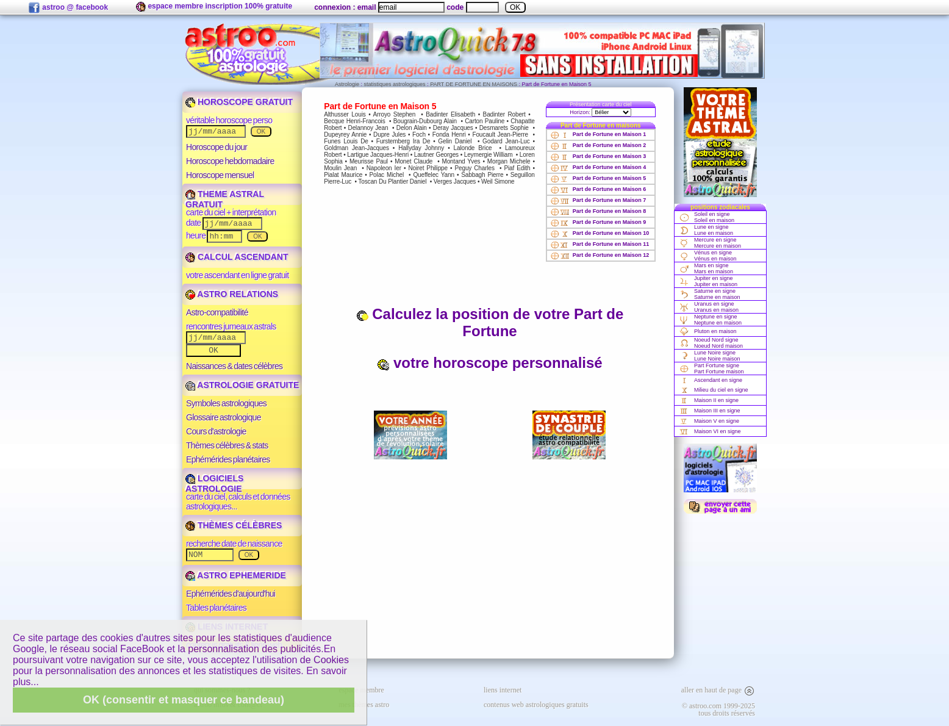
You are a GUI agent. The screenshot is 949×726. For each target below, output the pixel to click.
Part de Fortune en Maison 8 (598, 211)
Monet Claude (413, 161)
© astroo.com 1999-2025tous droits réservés (718, 709)
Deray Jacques (453, 127)
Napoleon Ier (384, 168)
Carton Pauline (484, 121)
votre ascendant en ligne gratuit (237, 275)
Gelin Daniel (454, 141)
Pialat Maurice (343, 174)
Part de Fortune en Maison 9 (598, 222)
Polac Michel (387, 174)
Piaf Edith (517, 168)
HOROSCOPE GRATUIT (239, 102)
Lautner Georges (436, 154)
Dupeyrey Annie (345, 134)
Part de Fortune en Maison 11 (600, 244)
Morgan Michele (509, 161)
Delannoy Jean (368, 127)
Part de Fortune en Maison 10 (600, 233)
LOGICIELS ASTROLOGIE (214, 483)
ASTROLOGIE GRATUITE (242, 385)
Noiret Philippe (428, 168)
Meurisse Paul (368, 161)
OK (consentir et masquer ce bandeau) (183, 700)
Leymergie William (488, 154)
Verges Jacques (455, 181)
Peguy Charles (474, 168)
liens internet (502, 690)
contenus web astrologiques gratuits (536, 704)
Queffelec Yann (433, 174)
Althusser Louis (344, 114)
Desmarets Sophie (504, 127)
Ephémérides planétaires (228, 459)
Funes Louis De (346, 141)
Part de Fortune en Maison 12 (600, 255)
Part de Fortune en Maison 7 (598, 200)
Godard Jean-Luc (506, 141)
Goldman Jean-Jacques (356, 148)
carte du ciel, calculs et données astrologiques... (238, 501)
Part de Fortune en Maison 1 (598, 134)
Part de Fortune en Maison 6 (598, 189)
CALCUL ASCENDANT (236, 257)
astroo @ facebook (68, 8)
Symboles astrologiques (226, 403)
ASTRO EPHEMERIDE (235, 575)
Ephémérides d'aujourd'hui (230, 593)
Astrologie (347, 84)
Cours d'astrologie (216, 431)
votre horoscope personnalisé (489, 362)
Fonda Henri (449, 134)
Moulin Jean (340, 168)
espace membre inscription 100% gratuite (214, 7)
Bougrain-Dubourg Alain (425, 121)
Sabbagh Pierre (482, 174)
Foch (419, 134)
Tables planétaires (216, 608)
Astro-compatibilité (217, 312)
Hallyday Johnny (421, 148)
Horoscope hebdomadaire (230, 161)
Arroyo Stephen (394, 114)
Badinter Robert (504, 114)
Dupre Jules (389, 134)
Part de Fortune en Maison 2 (598, 145)
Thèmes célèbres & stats (227, 445)
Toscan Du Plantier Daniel (392, 181)
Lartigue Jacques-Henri (378, 154)
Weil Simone (498, 181)
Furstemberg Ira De (403, 141)
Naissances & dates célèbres (234, 366)
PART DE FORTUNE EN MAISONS (473, 84)
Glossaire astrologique (223, 417)
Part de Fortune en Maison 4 (598, 167)
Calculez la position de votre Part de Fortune (490, 322)
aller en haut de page (718, 690)
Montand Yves (461, 161)
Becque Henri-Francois (354, 121)
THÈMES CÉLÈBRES (233, 525)
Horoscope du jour (216, 147)
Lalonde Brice (473, 148)
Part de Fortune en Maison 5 (598, 178)
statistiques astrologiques (395, 84)
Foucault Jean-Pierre (500, 134)
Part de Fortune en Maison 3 (598, 156)
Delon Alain (411, 127)
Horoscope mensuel (220, 175)
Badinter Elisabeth (450, 114)
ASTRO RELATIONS (231, 294)
